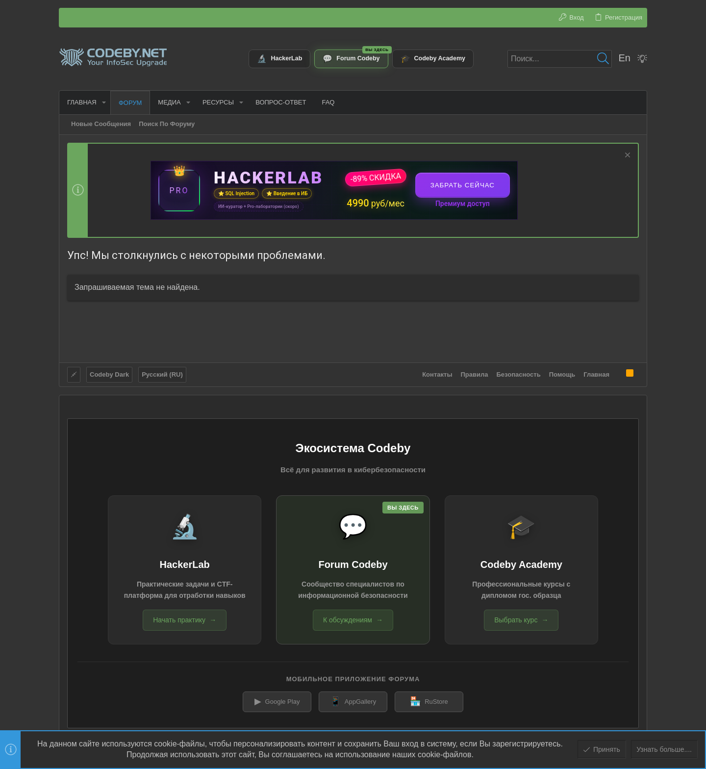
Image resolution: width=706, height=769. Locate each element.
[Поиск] (559, 59)
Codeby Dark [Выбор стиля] (109, 374)
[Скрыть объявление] (626, 156)
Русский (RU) (162, 374)
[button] (104, 102)
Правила (474, 374)
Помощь (562, 374)
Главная (596, 374)
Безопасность (519, 374)
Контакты (437, 374)
